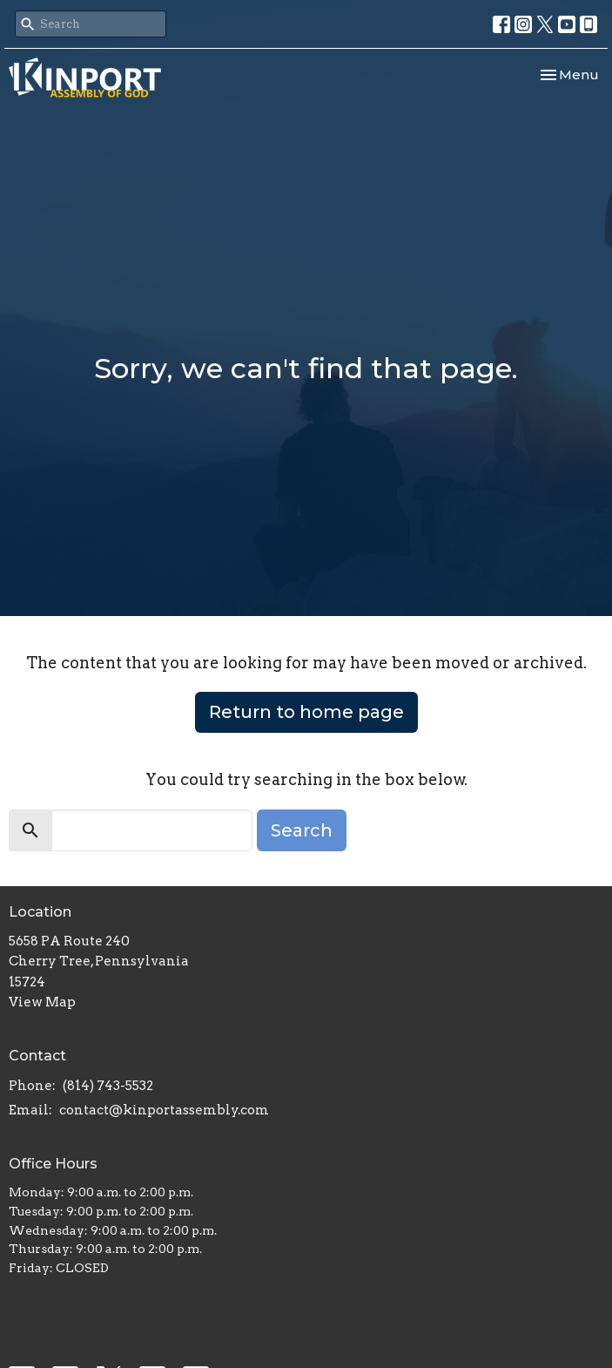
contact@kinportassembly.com (164, 1110)
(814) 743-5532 (108, 1086)
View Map (42, 1002)
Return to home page (306, 711)
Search (302, 830)
